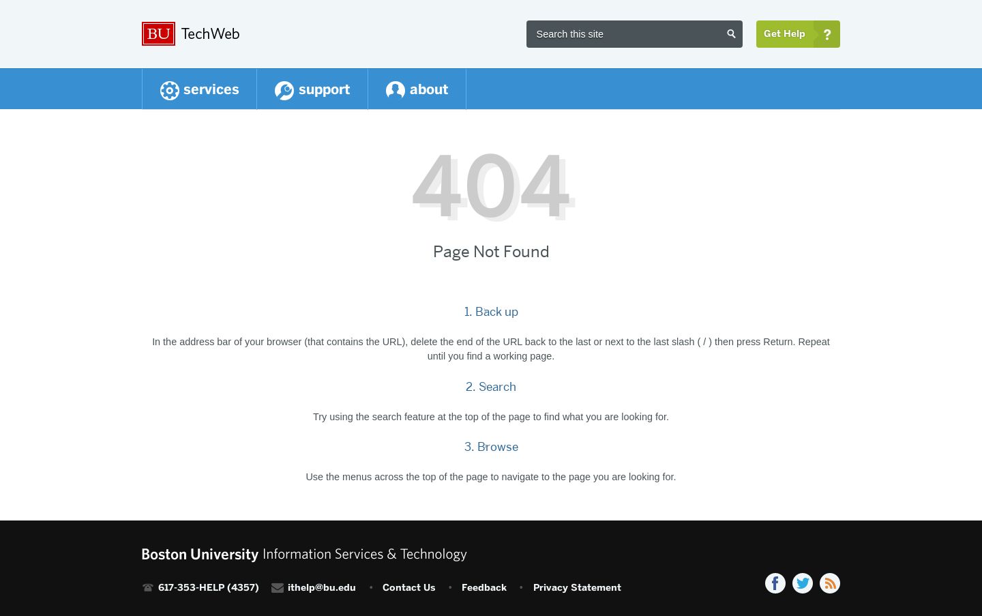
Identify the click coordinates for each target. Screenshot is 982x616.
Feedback (484, 587)
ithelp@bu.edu (322, 587)
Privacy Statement (577, 587)
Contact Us (409, 587)
